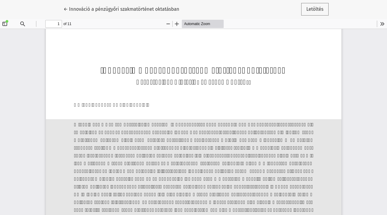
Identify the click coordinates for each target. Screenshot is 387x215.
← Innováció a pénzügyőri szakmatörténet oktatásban (121, 8)
